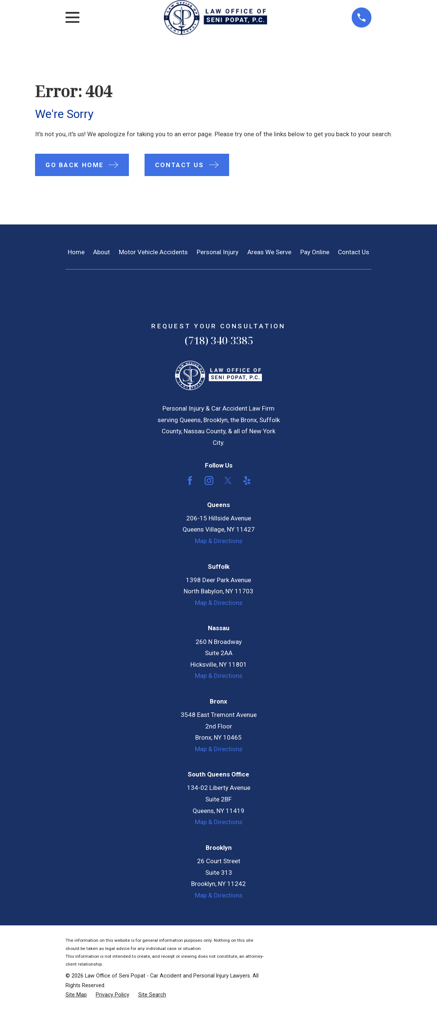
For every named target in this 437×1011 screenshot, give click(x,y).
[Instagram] (209, 480)
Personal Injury (217, 252)
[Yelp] (247, 480)
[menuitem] (76, 995)
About (101, 252)
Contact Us (353, 252)
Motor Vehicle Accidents (153, 252)
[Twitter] (228, 480)
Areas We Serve (269, 252)
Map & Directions (219, 541)
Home (76, 252)
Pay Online (314, 252)
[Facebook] (190, 480)
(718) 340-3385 (218, 340)
